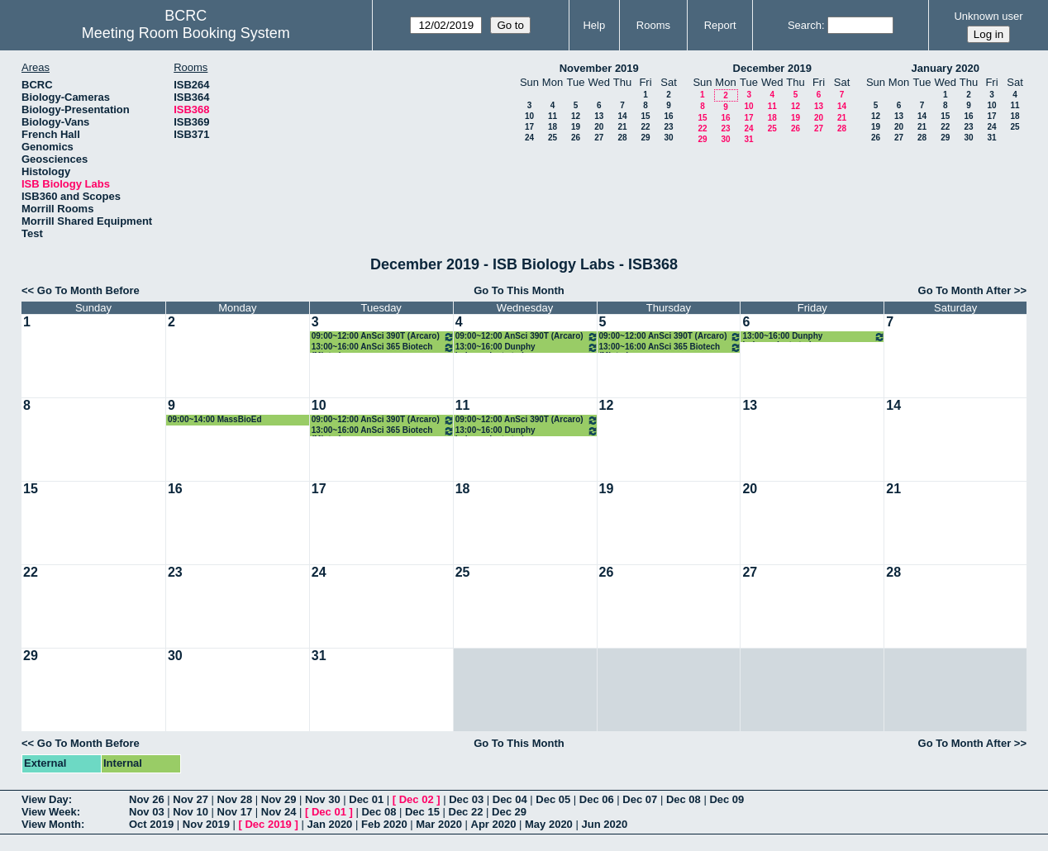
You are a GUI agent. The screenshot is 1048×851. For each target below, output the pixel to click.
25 (552, 137)
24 (529, 137)
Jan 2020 (329, 824)
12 (575, 116)
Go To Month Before (88, 290)
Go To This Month (519, 290)
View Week (49, 812)
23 (668, 126)
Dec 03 (466, 799)
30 (668, 137)
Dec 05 (553, 799)
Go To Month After (965, 290)
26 (575, 137)
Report (720, 25)
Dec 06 (596, 799)
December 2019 (772, 68)
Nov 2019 (206, 824)
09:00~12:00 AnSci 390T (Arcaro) (383, 336)
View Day (45, 799)
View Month (51, 824)
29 (645, 137)
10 (529, 116)
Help (594, 25)
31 (748, 139)
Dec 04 (510, 799)
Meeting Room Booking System (186, 33)
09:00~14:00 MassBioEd (215, 419)
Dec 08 (683, 799)
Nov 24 (279, 812)
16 (668, 116)
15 (645, 116)
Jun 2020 (604, 824)
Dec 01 (366, 799)
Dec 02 (416, 799)
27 (598, 137)
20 (598, 126)
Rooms (653, 25)
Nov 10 (190, 812)
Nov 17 (235, 812)
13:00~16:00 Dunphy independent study (526, 347)
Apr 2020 (494, 824)
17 (529, 126)
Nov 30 (323, 799)
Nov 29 (279, 799)
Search (805, 25)
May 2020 (549, 824)
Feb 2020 (384, 824)
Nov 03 (146, 812)
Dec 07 (639, 799)
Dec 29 (509, 812)
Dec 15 (422, 812)
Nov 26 (146, 799)
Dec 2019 (268, 824)
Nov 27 (190, 799)
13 (598, 116)
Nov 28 (235, 799)
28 (621, 137)
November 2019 (599, 68)
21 (621, 126)
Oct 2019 (151, 824)
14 (621, 116)
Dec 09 (726, 799)
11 (552, 116)
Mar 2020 (439, 824)
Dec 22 (466, 812)
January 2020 (945, 68)
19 (575, 126)
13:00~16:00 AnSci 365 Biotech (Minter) (383, 347)
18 (552, 126)
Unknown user (988, 16)
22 (645, 126)
